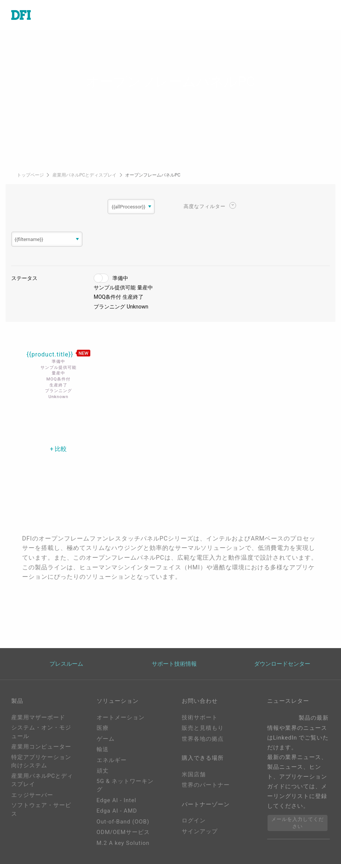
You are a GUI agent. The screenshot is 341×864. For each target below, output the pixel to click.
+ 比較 (58, 448)
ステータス (24, 278)
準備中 (120, 278)
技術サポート (200, 717)
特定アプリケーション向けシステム (41, 761)
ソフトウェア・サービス (41, 809)
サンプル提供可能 (115, 287)
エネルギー (112, 760)
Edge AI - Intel (116, 800)
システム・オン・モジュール (41, 732)
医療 (103, 728)
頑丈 (103, 770)
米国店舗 (194, 774)
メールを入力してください (297, 823)
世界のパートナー (206, 785)
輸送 (103, 749)
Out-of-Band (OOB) (123, 821)
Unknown (137, 307)
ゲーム (106, 738)
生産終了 (133, 297)
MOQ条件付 (107, 297)
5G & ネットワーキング (125, 785)
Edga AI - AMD (117, 810)
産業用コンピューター (41, 746)
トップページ (31, 175)
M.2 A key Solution (123, 843)
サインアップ (200, 831)
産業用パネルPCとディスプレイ (85, 175)
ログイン (194, 820)
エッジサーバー (32, 795)
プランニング (109, 307)
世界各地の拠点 (203, 738)
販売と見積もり (203, 728)
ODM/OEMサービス (123, 832)
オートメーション (121, 717)
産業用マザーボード (38, 717)
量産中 (145, 287)
